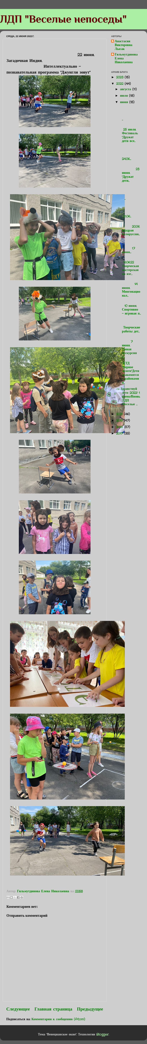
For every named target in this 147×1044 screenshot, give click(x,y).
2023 (120, 77)
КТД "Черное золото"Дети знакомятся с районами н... (129, 373)
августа (126, 89)
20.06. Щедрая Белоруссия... (130, 228)
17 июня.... (130, 246)
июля (124, 95)
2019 (120, 420)
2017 (120, 433)
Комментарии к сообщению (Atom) (58, 1019)
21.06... (130, 211)
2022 (120, 83)
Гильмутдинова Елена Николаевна (126, 58)
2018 (120, 427)
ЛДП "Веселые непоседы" (63, 19)
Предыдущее (90, 1009)
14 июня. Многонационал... (130, 288)
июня (124, 102)
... (130, 113)
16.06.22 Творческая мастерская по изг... (129, 266)
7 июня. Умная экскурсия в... (130, 347)
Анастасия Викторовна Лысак (123, 45)
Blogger (102, 1034)
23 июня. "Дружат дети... (130, 173)
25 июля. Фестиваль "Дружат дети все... (128, 133)
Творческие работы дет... (130, 326)
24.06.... (130, 153)
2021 (120, 414)
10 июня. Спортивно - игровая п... (130, 308)
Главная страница (53, 1009)
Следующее (18, 1009)
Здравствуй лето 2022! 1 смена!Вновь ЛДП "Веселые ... (129, 397)
